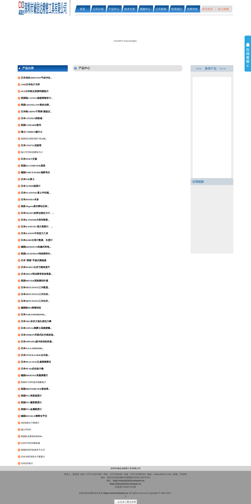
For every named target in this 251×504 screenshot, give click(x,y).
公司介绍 (98, 9)
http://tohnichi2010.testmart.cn (128, 480)
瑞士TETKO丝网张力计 (32, 152)
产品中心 (114, 9)
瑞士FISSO (26, 429)
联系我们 (176, 9)
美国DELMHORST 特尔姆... (34, 138)
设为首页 (207, 9)
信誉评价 (192, 9)
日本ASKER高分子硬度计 (33, 456)
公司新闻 (161, 9)
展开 (248, 57)
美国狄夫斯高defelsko (31, 436)
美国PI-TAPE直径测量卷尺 (33, 382)
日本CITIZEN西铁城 (30, 443)
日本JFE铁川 (27, 463)
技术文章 (129, 9)
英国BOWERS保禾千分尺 (33, 449)
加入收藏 (223, 9)
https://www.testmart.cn (116, 493)
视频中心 (145, 9)
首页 (82, 9)
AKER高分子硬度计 (30, 422)
